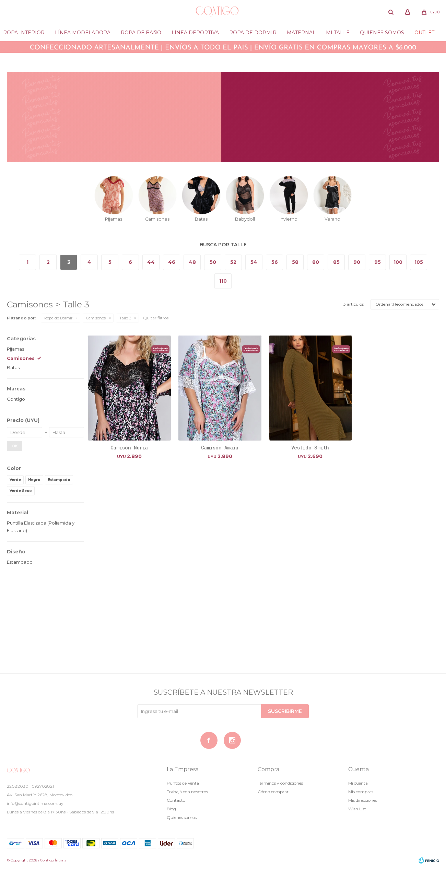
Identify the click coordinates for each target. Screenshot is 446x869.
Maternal (301, 33)
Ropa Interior (24, 33)
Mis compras (360, 791)
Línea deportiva (195, 33)
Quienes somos (382, 33)
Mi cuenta (358, 783)
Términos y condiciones (280, 783)
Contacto (176, 800)
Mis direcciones (362, 800)
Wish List (357, 808)
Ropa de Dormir (58, 318)
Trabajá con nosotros (187, 791)
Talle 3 (125, 318)
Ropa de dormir (253, 33)
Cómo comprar (273, 791)
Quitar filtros (155, 317)
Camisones (96, 318)
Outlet (424, 33)
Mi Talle (338, 33)
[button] (391, 12)
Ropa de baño (141, 33)
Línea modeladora (82, 33)
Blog (171, 808)
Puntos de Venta (183, 783)
